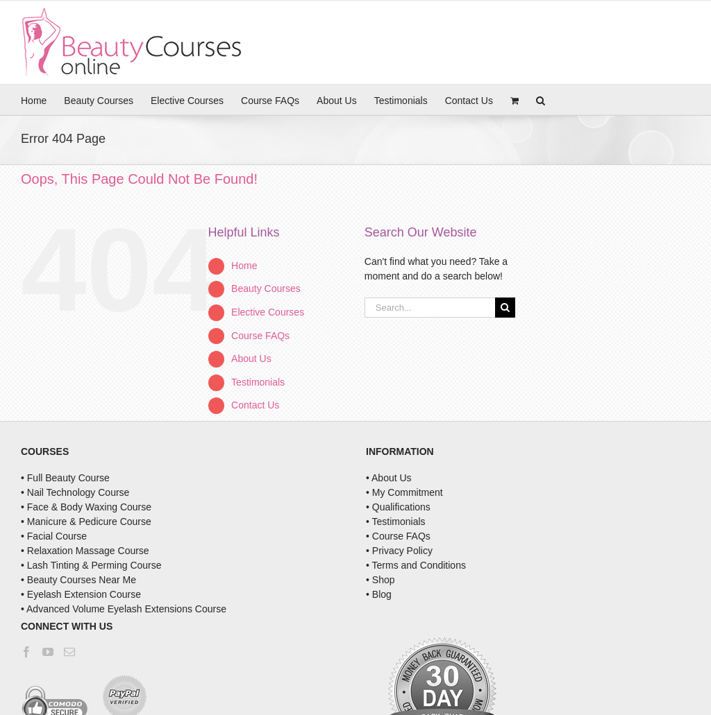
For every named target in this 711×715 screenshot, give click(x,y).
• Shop (380, 579)
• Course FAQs (398, 536)
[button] (540, 99)
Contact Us (255, 405)
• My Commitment (404, 492)
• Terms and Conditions (416, 565)
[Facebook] (26, 651)
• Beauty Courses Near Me (78, 579)
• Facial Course (54, 536)
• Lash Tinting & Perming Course (91, 565)
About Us (251, 358)
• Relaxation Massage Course (85, 550)
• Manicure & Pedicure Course (86, 521)
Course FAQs (260, 335)
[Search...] (430, 308)
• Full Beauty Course (65, 477)
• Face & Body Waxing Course (86, 506)
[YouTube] (47, 651)
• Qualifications (398, 506)
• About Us (389, 477)
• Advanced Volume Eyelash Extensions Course (123, 608)
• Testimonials (396, 521)
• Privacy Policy (399, 550)
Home (244, 265)
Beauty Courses (266, 288)
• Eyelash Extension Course (81, 594)
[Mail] (69, 651)
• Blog (379, 594)
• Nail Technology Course (75, 492)
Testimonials (258, 382)
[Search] (505, 308)
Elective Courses (267, 312)
